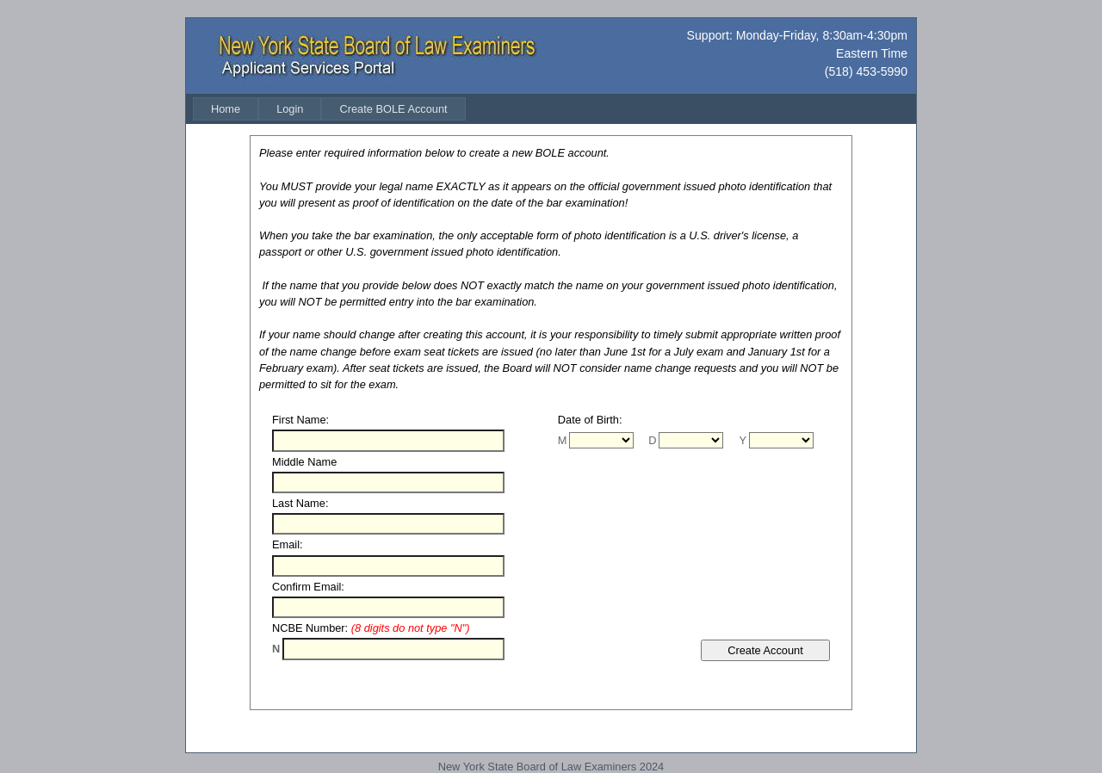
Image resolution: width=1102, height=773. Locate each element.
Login (289, 108)
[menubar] (329, 109)
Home (225, 108)
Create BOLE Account (393, 108)
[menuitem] (225, 109)
